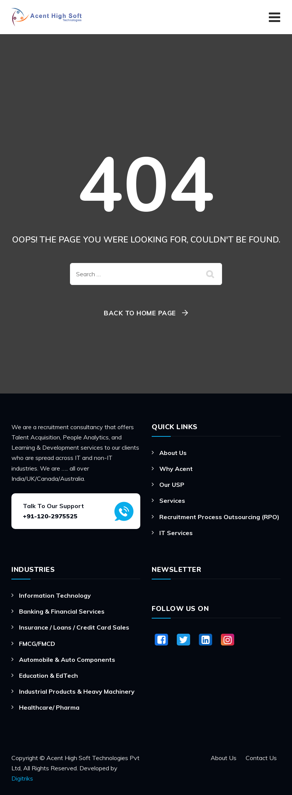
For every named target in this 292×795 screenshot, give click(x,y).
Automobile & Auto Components (67, 659)
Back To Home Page (140, 313)
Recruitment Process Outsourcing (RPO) (219, 517)
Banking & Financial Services (62, 611)
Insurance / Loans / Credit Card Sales (74, 627)
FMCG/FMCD (37, 643)
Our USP (171, 484)
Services (172, 500)
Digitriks (22, 778)
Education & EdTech (48, 675)
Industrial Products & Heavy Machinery (77, 691)
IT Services (176, 533)
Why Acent (176, 468)
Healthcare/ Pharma (49, 707)
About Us (173, 453)
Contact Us (261, 758)
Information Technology (55, 595)
